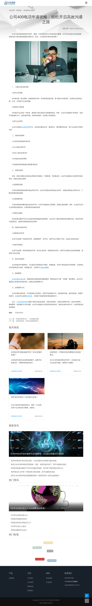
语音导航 (29, 296)
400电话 (18, 10)
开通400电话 (19, 312)
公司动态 (30, 582)
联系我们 (30, 590)
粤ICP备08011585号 (46, 603)
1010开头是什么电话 (18, 526)
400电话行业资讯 (29, 10)
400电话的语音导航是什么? (21, 522)
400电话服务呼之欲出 (19, 530)
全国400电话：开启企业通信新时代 (27, 321)
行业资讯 (49, 582)
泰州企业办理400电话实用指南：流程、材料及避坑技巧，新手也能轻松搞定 (38, 464)
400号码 (50, 553)
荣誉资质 (30, 586)
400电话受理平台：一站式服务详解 (27, 319)
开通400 (43, 267)
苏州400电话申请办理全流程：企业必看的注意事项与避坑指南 (34, 461)
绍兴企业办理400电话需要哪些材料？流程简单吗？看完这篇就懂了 (35, 475)
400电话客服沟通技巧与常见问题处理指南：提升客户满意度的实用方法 (37, 468)
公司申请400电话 (22, 302)
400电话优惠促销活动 (19, 519)
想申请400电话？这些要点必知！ (24, 397)
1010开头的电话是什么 (19, 515)
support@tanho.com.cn (72, 585)
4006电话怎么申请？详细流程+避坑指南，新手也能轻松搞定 (33, 472)
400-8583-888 (69, 578)
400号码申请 (40, 560)
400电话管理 (25, 127)
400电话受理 (52, 561)
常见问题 (49, 578)
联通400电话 (37, 548)
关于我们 (30, 578)
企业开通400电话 (18, 279)
